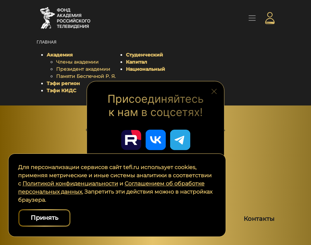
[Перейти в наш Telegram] (180, 140)
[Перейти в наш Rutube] (131, 140)
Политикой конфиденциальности (70, 183)
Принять (44, 218)
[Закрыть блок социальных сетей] (214, 90)
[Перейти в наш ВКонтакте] (155, 140)
